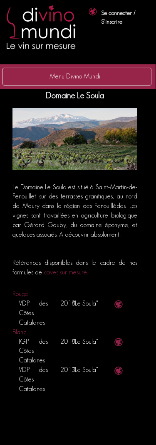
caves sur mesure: (66, 272)
